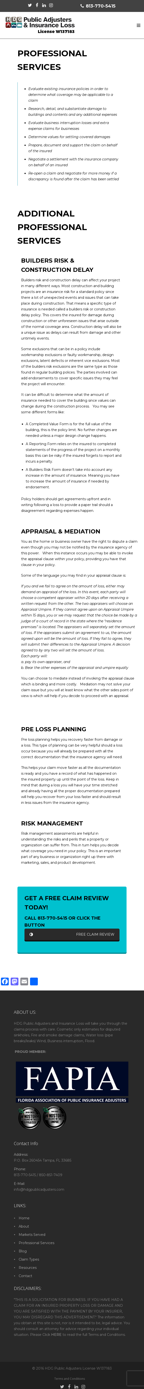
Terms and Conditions (69, 1379)
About (24, 1226)
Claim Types (29, 1259)
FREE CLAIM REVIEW (72, 934)
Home (24, 1218)
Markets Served (32, 1234)
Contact (25, 1276)
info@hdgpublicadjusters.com (39, 1189)
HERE (56, 1334)
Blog (23, 1251)
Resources (28, 1267)
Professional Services (36, 1243)
